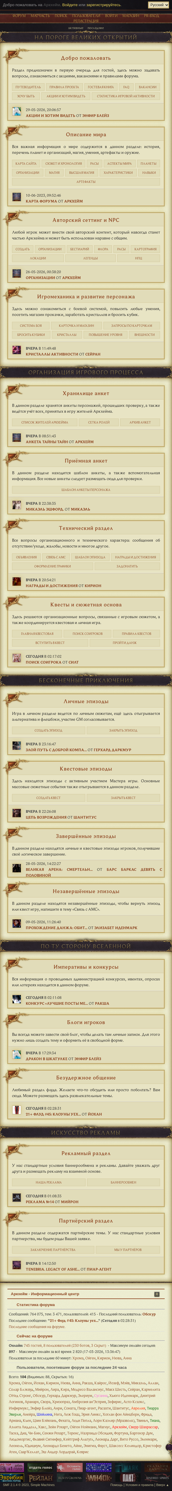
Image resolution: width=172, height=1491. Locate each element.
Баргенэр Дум (141, 1433)
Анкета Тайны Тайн (47, 441)
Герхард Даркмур (112, 749)
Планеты (148, 163)
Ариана (15, 1420)
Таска (13, 1433)
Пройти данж (125, 643)
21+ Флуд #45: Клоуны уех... (53, 1114)
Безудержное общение (86, 1077)
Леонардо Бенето (56, 1445)
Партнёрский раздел (86, 1220)
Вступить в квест (50, 643)
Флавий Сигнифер (47, 1439)
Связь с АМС (56, 557)
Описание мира (86, 134)
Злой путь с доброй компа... (56, 749)
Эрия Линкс (91, 1414)
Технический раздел (86, 527)
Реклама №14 (40, 1201)
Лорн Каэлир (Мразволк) (113, 1420)
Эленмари (148, 1439)
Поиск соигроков (88, 634)
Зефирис (115, 1401)
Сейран (93, 354)
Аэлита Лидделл (22, 1426)
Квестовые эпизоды (86, 768)
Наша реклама (49, 1182)
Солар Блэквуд (21, 1389)
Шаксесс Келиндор (125, 1445)
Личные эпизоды (86, 701)
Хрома (78, 1358)
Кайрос (100, 1383)
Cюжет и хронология (63, 163)
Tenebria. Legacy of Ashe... (53, 1269)
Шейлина (44, 1414)
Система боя (31, 326)
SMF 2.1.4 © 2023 (16, 1485)
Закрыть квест (123, 798)
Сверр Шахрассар (143, 1426)
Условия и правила (139, 1485)
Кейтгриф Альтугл (78, 1439)
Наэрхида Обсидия (96, 1433)
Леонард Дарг (106, 1439)
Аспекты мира (119, 163)
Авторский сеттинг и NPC (86, 219)
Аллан (153, 1383)
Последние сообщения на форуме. (37, 1326)
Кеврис (83, 1451)
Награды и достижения (135, 557)
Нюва (116, 1358)
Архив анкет (140, 422)
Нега (58, 1414)
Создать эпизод (48, 730)
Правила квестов (136, 634)
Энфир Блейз (95, 115)
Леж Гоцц (71, 1414)
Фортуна (121, 1433)
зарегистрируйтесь (103, 5)
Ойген (90, 1358)
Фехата (64, 1420)
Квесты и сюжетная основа (86, 604)
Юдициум (33, 1445)
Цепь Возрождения (46, 817)
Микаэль (80, 509)
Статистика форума (33, 1305)
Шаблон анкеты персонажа (86, 490)
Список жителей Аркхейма (44, 422)
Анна (127, 1358)
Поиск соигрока (44, 662)
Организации (27, 173)
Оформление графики (52, 566)
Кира (65, 1389)
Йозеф (113, 1383)
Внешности (144, 335)
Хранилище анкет (86, 393)
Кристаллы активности (52, 354)
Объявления (26, 557)
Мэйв (125, 1383)
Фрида (146, 1414)
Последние (96, 27)
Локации (38, 258)
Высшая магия (81, 173)
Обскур (149, 1314)
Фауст (102, 1445)
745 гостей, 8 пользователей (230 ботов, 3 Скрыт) (57, 1345)
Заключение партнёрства (53, 1250)
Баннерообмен (123, 1182)
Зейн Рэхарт (58, 1426)
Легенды (90, 258)
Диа (23, 1433)
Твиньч (142, 1420)
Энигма (90, 1445)
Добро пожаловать (86, 57)
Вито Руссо (129, 1439)
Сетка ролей (99, 422)
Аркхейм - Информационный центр (45, 1294)
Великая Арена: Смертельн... (59, 869)
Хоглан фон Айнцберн (121, 1414)
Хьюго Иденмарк (123, 1395)
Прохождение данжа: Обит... (56, 927)
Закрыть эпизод (123, 730)
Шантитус (85, 817)
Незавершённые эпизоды (86, 891)
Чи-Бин (34, 1433)
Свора (45, 1401)
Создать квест (48, 798)
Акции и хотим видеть (66, 96)
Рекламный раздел (86, 1153)
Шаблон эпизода (90, 557)
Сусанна (101, 1395)
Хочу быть (26, 96)
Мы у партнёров (128, 1250)
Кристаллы (66, 335)
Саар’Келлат (28, 1451)
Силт (74, 662)
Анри (57, 1408)
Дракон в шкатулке (46, 1058)
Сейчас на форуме (31, 1336)
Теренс (73, 1433)
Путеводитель (28, 87)
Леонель (16, 1445)
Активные (76, 27)
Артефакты (86, 182)
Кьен (27, 1420)
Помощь (116, 1485)
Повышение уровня (105, 335)
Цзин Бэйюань (45, 1420)
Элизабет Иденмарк (115, 927)
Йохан (95, 1114)
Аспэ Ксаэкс (133, 1401)
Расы (94, 163)
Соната (70, 1408)
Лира (54, 1389)
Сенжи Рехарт (53, 1433)
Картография (145, 249)
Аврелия (138, 1408)
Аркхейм (73, 201)
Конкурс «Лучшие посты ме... (57, 1003)
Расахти (104, 1408)
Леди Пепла (81, 1420)
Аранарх (32, 1401)
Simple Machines (42, 1485)
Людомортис (20, 1439)
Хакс (42, 1426)
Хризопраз (61, 1401)
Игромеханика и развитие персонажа (86, 296)
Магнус (104, 1426)
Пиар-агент (99, 1269)
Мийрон (70, 1201)
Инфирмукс (18, 1408)
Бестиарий (79, 249)
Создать (23, 249)
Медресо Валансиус (87, 1389)
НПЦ (138, 258)
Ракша (102, 1003)
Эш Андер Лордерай (58, 1451)
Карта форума (41, 201)
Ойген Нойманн (83, 1426)
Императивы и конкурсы (86, 966)
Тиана (154, 1420)
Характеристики (118, 173)
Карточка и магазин (76, 326)
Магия (54, 173)
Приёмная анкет (86, 460)
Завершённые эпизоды (86, 835)
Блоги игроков (86, 1022)
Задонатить (127, 566)
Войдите (70, 5)
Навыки (149, 173)
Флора (103, 249)
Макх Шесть (115, 1389)
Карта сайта (26, 163)
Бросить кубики (31, 335)
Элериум (85, 1395)
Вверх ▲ (162, 1485)
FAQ (126, 87)
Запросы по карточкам (131, 326)
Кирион (93, 585)
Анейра (29, 1414)
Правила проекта (64, 87)
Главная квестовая (37, 634)
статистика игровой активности (126, 96)
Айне (77, 1445)
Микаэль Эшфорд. (45, 509)
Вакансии (147, 87)
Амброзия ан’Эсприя (88, 1401)
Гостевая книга (101, 87)
